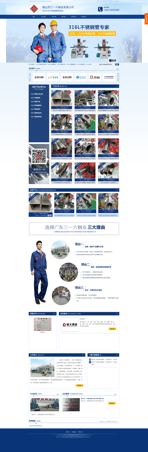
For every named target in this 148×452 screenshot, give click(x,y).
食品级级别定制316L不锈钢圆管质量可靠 (108, 158)
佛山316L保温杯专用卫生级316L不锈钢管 (85, 158)
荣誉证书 (73, 16)
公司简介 (43, 16)
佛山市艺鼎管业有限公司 (36, 425)
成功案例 (63, 314)
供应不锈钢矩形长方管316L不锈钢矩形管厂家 (86, 110)
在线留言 (110, 1)
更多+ (117, 69)
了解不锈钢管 (94, 355)
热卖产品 (33, 190)
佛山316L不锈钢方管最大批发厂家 (61, 110)
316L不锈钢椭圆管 (71, 64)
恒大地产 (82, 319)
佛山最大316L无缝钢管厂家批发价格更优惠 (109, 134)
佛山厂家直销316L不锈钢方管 (108, 182)
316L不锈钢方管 (61, 64)
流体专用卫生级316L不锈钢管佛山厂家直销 (62, 158)
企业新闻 (65, 394)
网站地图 (116, 1)
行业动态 (33, 394)
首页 (33, 16)
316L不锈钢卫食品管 (41, 64)
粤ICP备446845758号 (80, 437)
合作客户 (63, 16)
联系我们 (83, 16)
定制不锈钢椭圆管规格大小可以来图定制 (61, 134)
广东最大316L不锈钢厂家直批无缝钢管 (85, 134)
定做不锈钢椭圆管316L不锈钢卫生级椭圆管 (109, 110)
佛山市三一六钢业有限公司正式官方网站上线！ (43, 414)
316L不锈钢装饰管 (36, 116)
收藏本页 (98, 1)
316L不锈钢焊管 (81, 64)
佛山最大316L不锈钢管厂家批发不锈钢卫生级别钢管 (88, 182)
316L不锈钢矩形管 (36, 113)
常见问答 (104, 1)
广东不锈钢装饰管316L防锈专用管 (61, 182)
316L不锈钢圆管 (52, 64)
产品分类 (53, 16)
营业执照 (42, 332)
